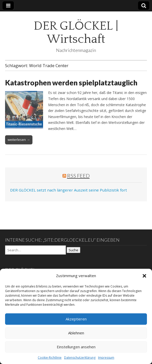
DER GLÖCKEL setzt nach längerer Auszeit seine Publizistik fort (68, 190)
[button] (144, 275)
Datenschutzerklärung (80, 357)
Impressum (106, 357)
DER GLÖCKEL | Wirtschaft (76, 32)
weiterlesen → (19, 139)
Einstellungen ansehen (76, 346)
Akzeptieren (76, 318)
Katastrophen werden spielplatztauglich (71, 82)
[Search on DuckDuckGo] (35, 250)
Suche (73, 250)
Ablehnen (76, 332)
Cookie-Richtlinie (50, 357)
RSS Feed (78, 176)
